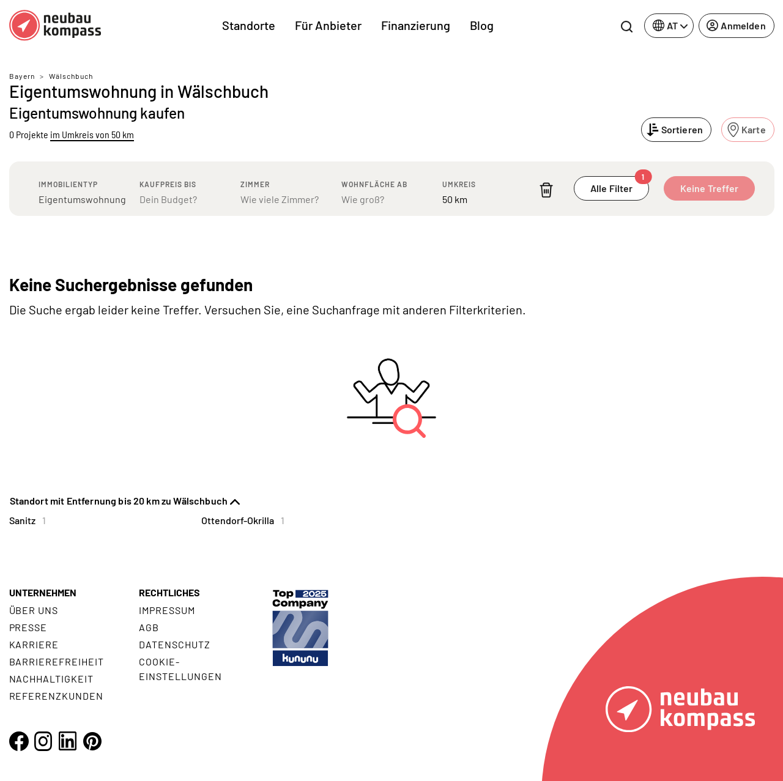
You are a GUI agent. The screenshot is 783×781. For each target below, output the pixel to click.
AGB (149, 627)
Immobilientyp (68, 184)
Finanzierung (415, 25)
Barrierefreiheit (56, 661)
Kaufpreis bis (167, 184)
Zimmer (255, 184)
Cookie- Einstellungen (180, 669)
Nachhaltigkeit (51, 678)
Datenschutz (174, 644)
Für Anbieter (328, 25)
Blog (482, 25)
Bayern (22, 76)
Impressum (167, 610)
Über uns (34, 610)
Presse (28, 627)
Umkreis (459, 184)
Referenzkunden (56, 695)
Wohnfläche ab (374, 184)
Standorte (248, 25)
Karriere (34, 644)
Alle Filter (619, 185)
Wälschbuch (71, 76)
